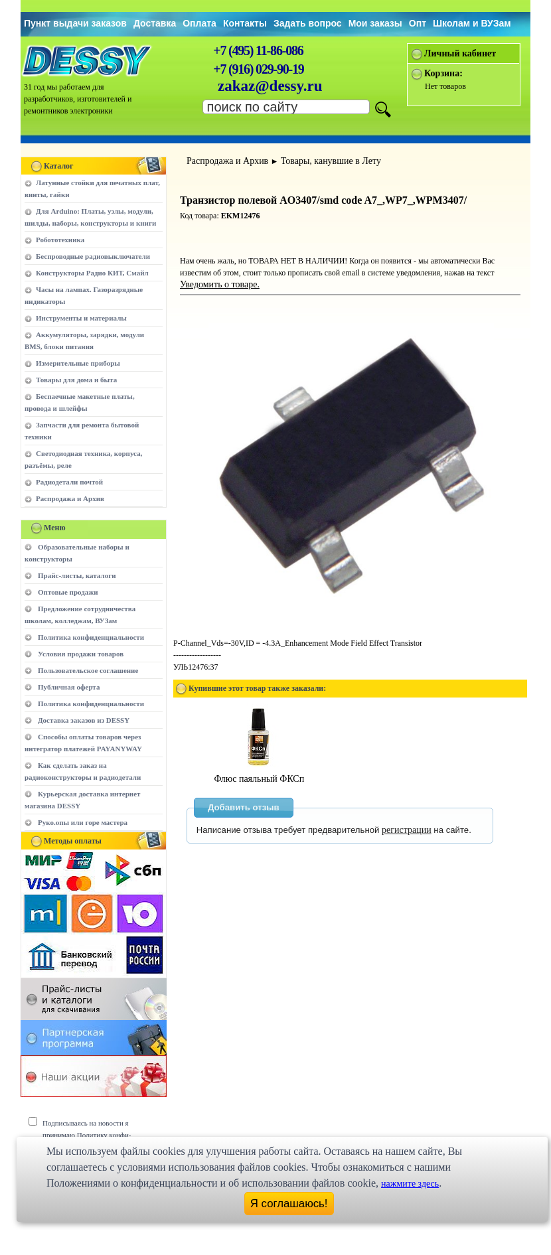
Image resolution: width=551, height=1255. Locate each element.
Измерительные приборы (78, 363)
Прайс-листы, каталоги (77, 575)
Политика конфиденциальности (91, 637)
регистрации (407, 830)
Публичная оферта (69, 687)
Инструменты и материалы (81, 318)
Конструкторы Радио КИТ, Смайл (92, 273)
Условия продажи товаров (80, 654)
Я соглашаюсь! (289, 1203)
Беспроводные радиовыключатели (93, 256)
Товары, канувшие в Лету (331, 161)
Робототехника (60, 240)
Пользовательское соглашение (88, 670)
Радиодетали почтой (69, 482)
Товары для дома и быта (76, 380)
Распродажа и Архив (70, 498)
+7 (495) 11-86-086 (258, 50)
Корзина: (443, 73)
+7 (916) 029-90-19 (258, 69)
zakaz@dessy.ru (270, 86)
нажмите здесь (410, 1184)
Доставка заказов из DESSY (83, 720)
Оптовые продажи (68, 592)
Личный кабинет (460, 53)
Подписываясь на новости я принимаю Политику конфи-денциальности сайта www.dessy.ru (96, 1135)
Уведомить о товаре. (220, 284)
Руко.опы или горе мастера (82, 822)
